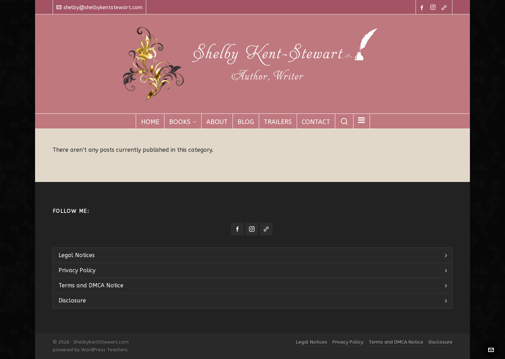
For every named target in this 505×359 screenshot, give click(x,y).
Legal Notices (77, 255)
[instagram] (434, 8)
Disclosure (72, 300)
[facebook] (422, 7)
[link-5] (445, 7)
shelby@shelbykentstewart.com (99, 7)
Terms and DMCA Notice (91, 285)
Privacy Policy (77, 270)
